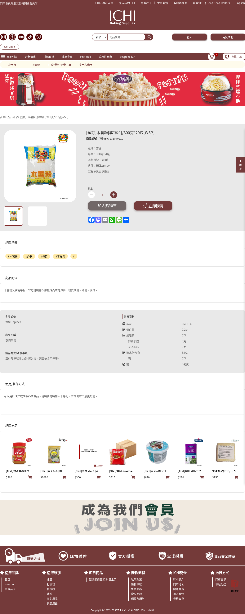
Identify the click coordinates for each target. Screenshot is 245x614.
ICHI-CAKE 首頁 (104, 3)
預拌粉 (51, 589)
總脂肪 (128, 335)
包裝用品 (52, 603)
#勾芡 (44, 256)
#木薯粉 (13, 256)
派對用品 (52, 598)
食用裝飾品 (85, 65)
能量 (127, 324)
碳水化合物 (131, 352)
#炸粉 (29, 256)
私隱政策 (136, 579)
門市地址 (178, 584)
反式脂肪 (130, 347)
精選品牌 (12, 572)
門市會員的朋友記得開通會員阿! (19, 4)
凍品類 (12, 65)
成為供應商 (105, 56)
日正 (7, 579)
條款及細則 (138, 598)
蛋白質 (128, 329)
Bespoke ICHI (128, 56)
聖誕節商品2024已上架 (103, 579)
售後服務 (136, 589)
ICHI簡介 (180, 572)
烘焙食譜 (48, 56)
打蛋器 (51, 584)
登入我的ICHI (127, 3)
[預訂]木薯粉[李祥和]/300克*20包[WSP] (44, 117)
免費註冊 (146, 3)
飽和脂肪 (130, 341)
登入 (189, 37)
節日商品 (96, 572)
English (240, 3)
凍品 (49, 579)
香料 (49, 594)
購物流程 (138, 572)
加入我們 (178, 594)
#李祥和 (60, 256)
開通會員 (178, 589)
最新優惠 (30, 56)
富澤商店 (10, 589)
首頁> (3, 117)
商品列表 (12, 56)
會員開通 (162, 3)
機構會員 (178, 598)
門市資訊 (85, 56)
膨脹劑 (37, 65)
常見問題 (136, 594)
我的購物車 (180, 3)
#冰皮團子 (9, 47)
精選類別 (54, 572)
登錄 (90, 171)
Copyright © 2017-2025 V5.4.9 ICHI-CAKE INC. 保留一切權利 (122, 610)
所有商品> (13, 117)
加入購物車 (107, 205)
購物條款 (136, 584)
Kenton (9, 584)
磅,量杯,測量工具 (61, 65)
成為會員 (67, 56)
